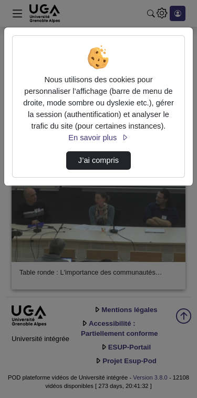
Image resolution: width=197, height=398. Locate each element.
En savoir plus (98, 137)
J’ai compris (98, 160)
